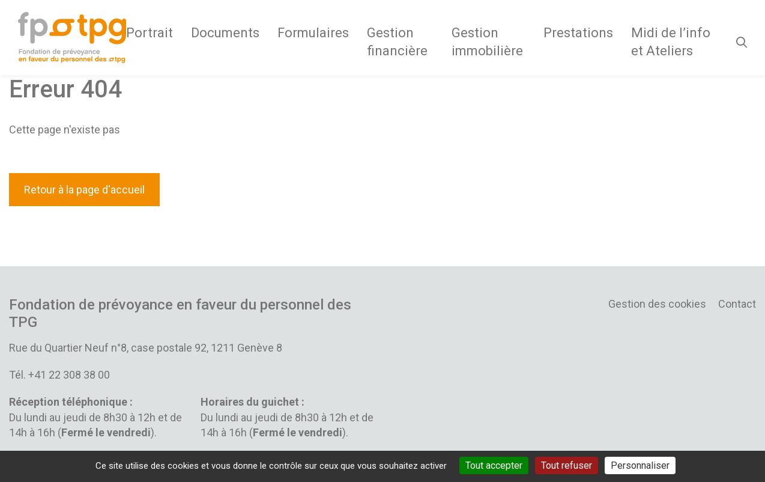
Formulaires (313, 32)
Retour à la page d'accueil (84, 189)
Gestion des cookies (657, 303)
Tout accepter (493, 465)
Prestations (578, 32)
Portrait (149, 32)
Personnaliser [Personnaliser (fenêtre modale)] (640, 465)
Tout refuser (566, 465)
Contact (737, 303)
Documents (225, 32)
